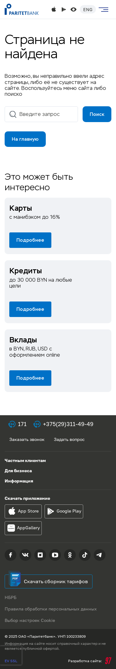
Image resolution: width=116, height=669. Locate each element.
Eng (87, 9)
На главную (25, 139)
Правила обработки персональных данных (51, 608)
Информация (19, 480)
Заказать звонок (27, 439)
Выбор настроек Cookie (30, 620)
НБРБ (10, 597)
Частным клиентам (25, 460)
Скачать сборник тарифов (56, 581)
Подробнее (30, 240)
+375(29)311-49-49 (68, 423)
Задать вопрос (69, 439)
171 (22, 423)
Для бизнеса (18, 470)
